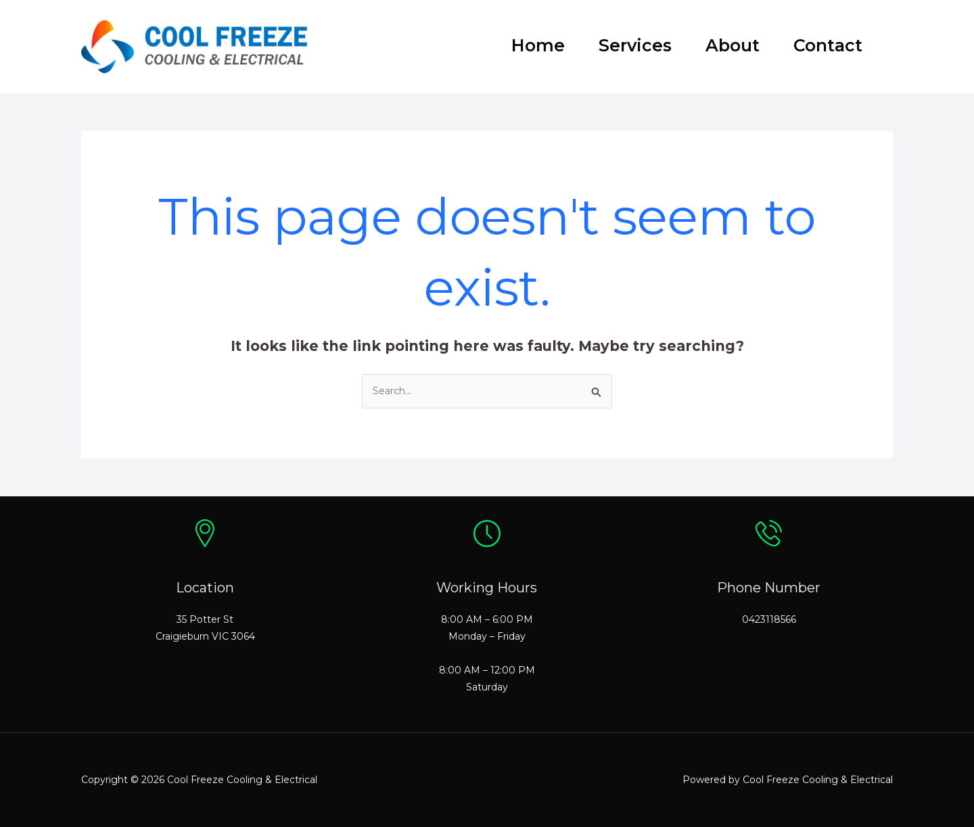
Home (538, 45)
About (732, 45)
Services (635, 45)
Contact (827, 45)
